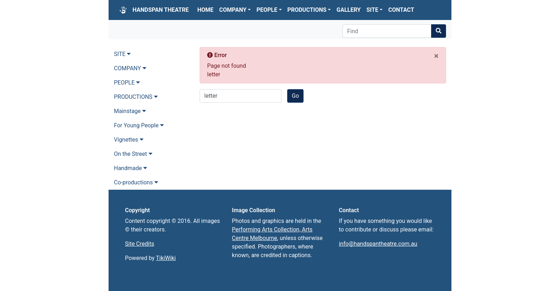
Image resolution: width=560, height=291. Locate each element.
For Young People (139, 125)
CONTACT (401, 9)
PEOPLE (268, 9)
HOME (206, 9)
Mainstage (130, 111)
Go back (218, 109)
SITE (374, 9)
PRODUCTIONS (309, 9)
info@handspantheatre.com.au (378, 243)
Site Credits (139, 243)
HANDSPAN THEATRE (160, 9)
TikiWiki (166, 258)
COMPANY (235, 9)
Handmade (130, 168)
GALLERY (348, 9)
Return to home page (235, 131)
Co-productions (136, 182)
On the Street (133, 153)
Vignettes (129, 139)
